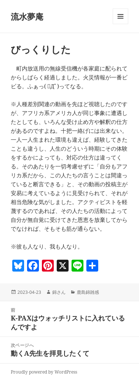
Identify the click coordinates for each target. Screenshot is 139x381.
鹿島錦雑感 (88, 292)
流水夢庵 (27, 16)
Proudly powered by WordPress (44, 372)
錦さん (59, 292)
